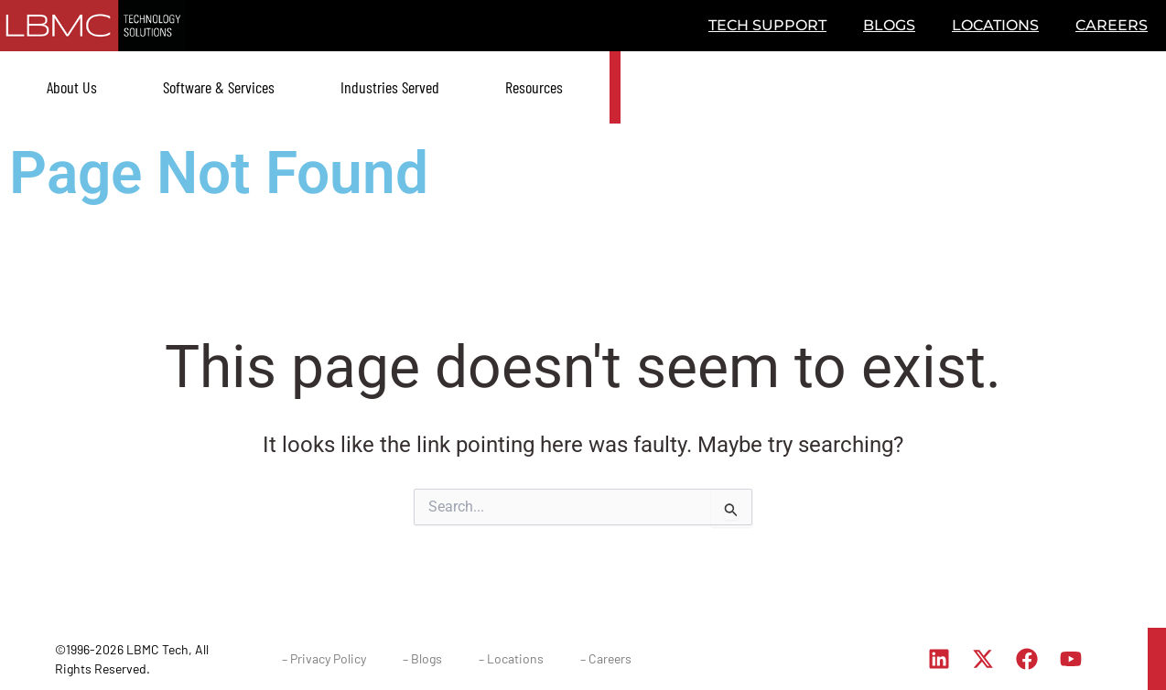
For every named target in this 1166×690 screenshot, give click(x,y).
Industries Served (389, 87)
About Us (72, 87)
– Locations (511, 658)
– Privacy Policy (324, 658)
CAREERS (1111, 25)
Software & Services (219, 87)
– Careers (606, 658)
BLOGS (889, 25)
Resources (534, 87)
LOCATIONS (995, 25)
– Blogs (422, 658)
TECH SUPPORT (767, 25)
